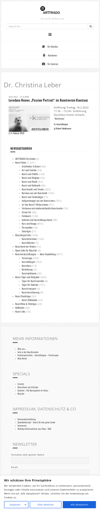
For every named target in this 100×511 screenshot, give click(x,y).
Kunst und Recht (30, 181)
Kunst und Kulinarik (31, 185)
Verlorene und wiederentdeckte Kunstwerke (42, 208)
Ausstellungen (62, 124)
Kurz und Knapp (29, 223)
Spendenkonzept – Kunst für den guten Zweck (36, 422)
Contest (21, 384)
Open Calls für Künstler (26, 250)
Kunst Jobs (20, 311)
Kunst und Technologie (32, 197)
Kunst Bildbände (29, 300)
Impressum (22, 425)
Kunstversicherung (31, 292)
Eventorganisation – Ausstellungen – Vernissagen (38, 355)
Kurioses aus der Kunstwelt (34, 193)
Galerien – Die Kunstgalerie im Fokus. (33, 390)
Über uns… (22, 348)
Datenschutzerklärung (27, 419)
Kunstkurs (26, 265)
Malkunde (19, 307)
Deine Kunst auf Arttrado (28, 387)
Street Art (26, 212)
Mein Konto (22, 358)
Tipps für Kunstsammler (33, 281)
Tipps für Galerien (30, 284)
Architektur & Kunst (31, 166)
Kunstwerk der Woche (25, 246)
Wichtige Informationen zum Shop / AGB (34, 428)
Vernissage (27, 258)
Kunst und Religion (31, 177)
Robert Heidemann (63, 128)
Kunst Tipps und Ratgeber (27, 277)
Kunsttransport (29, 288)
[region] (50, 493)
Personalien (27, 227)
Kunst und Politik (30, 174)
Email (14, 467)
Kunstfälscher (28, 242)
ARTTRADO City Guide (25, 158)
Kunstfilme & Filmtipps (26, 304)
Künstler (21, 393)
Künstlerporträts (23, 235)
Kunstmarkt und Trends (33, 189)
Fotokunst (26, 216)
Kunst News (20, 162)
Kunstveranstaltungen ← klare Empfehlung (35, 254)
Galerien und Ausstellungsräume (37, 220)
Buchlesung (27, 269)
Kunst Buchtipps (23, 296)
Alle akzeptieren (79, 504)
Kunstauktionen (29, 273)
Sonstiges (26, 231)
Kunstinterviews (29, 239)
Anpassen (15, 504)
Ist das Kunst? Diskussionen (35, 204)
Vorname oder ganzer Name (27, 454)
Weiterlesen (59, 118)
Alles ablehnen (46, 504)
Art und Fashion (29, 170)
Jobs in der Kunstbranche (28, 352)
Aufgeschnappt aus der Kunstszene (38, 200)
